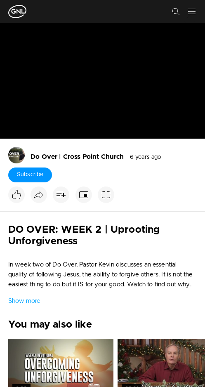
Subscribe (30, 174)
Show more (24, 301)
